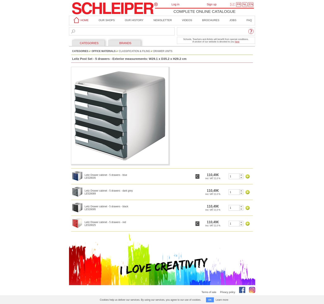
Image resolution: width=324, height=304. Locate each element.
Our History (134, 20)
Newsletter (163, 20)
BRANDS (125, 43)
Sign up (211, 4)
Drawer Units (162, 51)
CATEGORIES (89, 43)
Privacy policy (227, 292)
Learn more (222, 299)
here (237, 41)
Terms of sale (208, 292)
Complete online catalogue (204, 11)
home (80, 20)
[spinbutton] (234, 176)
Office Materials (104, 51)
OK (210, 300)
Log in (175, 4)
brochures (210, 20)
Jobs (232, 20)
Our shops (107, 20)
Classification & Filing (134, 51)
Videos (187, 20)
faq (249, 20)
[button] (241, 175)
